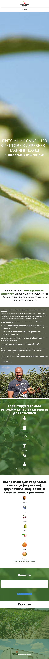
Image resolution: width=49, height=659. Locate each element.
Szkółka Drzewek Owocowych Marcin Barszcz (24, 3)
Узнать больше (7, 451)
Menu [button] (25, 9)
